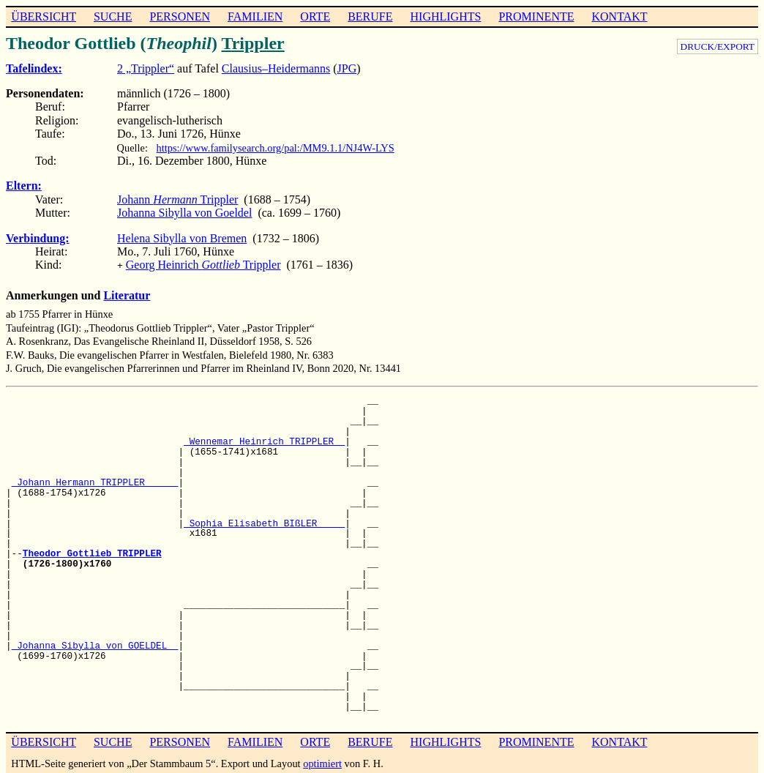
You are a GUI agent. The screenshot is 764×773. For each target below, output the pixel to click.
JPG (347, 68)
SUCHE (113, 16)
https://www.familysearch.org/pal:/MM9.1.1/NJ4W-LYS (275, 148)
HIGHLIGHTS (446, 16)
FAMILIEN (255, 16)
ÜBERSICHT (43, 16)
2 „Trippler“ (145, 68)
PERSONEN (179, 16)
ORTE (315, 16)
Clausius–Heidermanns (276, 68)
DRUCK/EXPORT (717, 46)
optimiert (322, 762)
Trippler (252, 43)
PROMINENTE (536, 16)
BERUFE (370, 16)
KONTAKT (619, 16)
